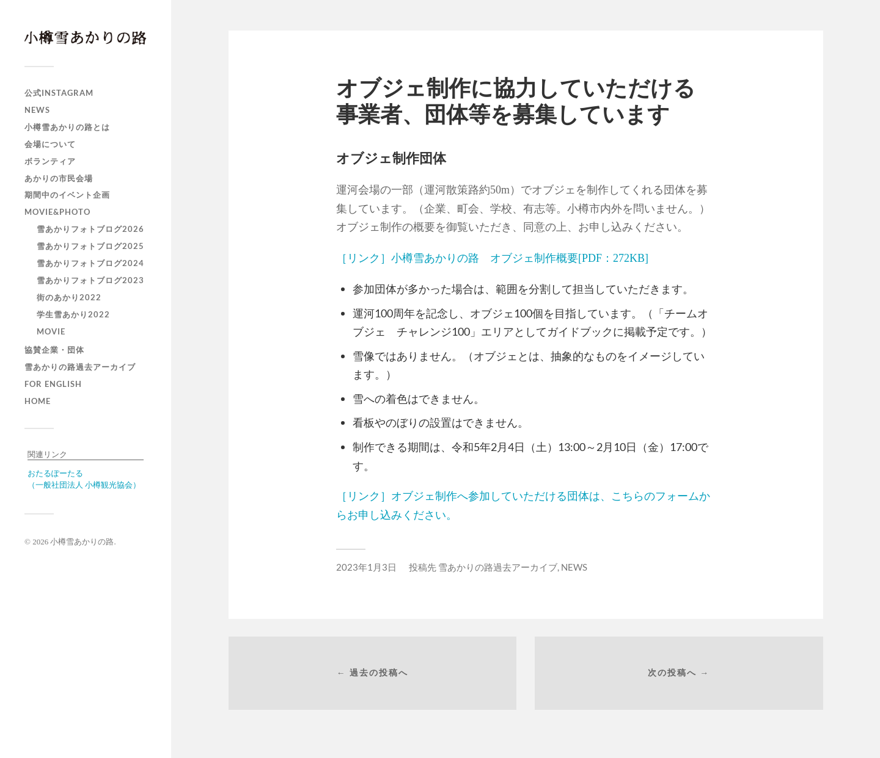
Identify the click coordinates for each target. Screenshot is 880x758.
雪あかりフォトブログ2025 (90, 246)
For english (53, 384)
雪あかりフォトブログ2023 (90, 280)
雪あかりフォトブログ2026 (90, 229)
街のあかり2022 (69, 297)
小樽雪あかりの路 (82, 541)
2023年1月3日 (366, 566)
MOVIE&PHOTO (57, 212)
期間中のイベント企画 (67, 195)
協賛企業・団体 (54, 350)
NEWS (37, 110)
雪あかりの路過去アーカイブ (80, 367)
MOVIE (51, 331)
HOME (37, 401)
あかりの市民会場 (58, 178)
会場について (50, 144)
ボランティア (50, 161)
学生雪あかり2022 (73, 314)
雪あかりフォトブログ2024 (90, 263)
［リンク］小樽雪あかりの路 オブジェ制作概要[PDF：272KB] (492, 258)
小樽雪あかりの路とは (67, 127)
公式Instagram (59, 93)
